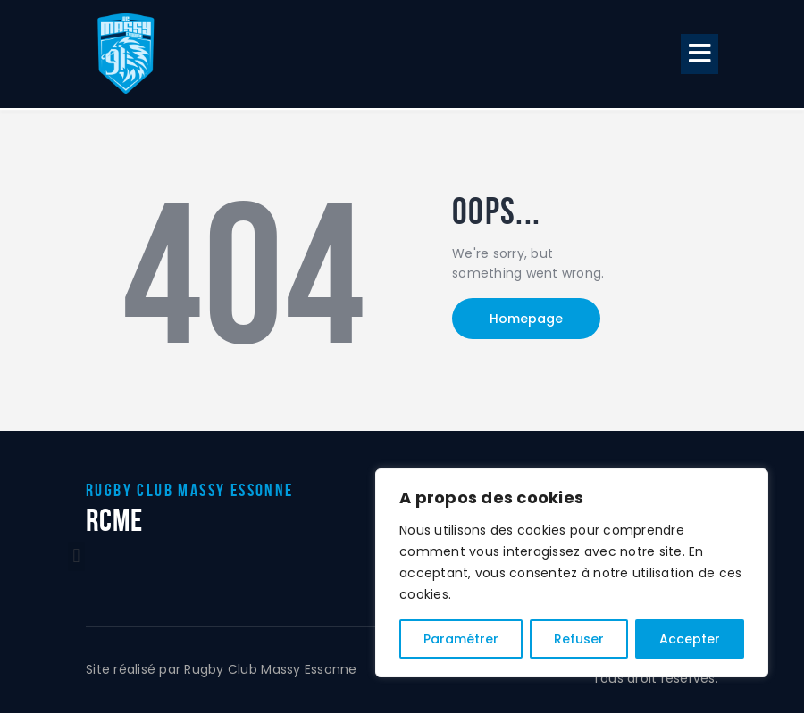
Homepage (526, 318)
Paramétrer (460, 639)
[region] (571, 572)
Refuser (579, 639)
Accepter (689, 639)
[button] (699, 54)
